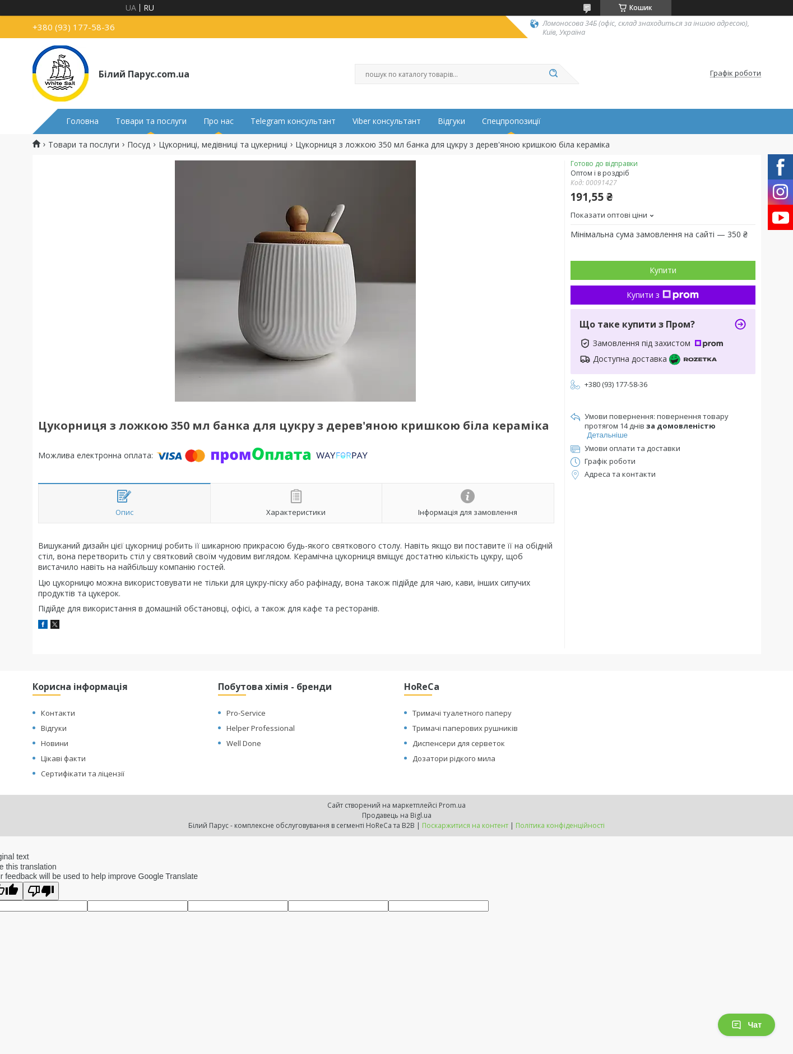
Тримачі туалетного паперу (462, 713)
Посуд (138, 145)
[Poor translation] (41, 891)
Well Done (243, 743)
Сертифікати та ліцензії (82, 773)
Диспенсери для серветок (458, 743)
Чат (746, 1025)
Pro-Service (246, 713)
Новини (54, 743)
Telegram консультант (293, 121)
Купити (663, 270)
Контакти (58, 713)
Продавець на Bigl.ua (397, 815)
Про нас (218, 121)
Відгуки (451, 121)
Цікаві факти (63, 758)
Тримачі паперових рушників (465, 728)
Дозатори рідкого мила (453, 758)
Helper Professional (260, 728)
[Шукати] (553, 74)
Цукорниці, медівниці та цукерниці (223, 145)
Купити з (663, 294)
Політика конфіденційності (560, 825)
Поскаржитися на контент (465, 825)
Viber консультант (387, 121)
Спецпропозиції (511, 121)
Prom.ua (452, 805)
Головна (82, 121)
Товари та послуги (151, 121)
